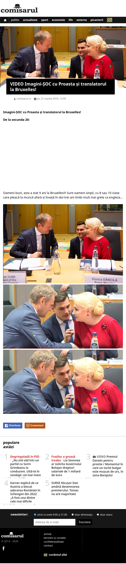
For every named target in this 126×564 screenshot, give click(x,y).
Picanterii (102, 20)
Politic (16, 20)
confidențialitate (54, 542)
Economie (61, 20)
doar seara (104, 515)
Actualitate (31, 20)
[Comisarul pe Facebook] (3, 548)
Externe (86, 20)
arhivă (47, 534)
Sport (47, 20)
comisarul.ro (24, 99)
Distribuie (12, 426)
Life (74, 20)
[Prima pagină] (5, 20)
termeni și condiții (55, 538)
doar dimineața (82, 515)
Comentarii (34, 426)
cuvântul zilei (55, 555)
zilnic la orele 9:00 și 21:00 (50, 515)
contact (48, 546)
